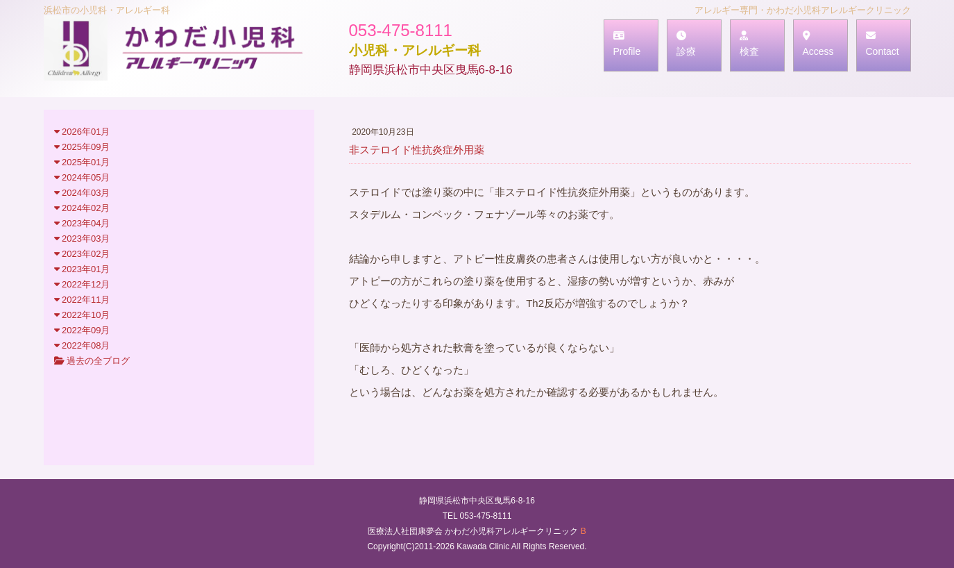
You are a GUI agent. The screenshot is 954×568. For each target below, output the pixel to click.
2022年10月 (82, 315)
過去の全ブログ (92, 361)
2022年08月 (82, 345)
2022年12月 (82, 284)
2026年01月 (82, 131)
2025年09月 (82, 147)
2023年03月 (82, 238)
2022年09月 (82, 330)
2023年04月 (82, 223)
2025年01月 (82, 162)
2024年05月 (82, 177)
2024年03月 (82, 192)
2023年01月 (82, 269)
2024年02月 (82, 208)
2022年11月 (82, 299)
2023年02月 (82, 254)
